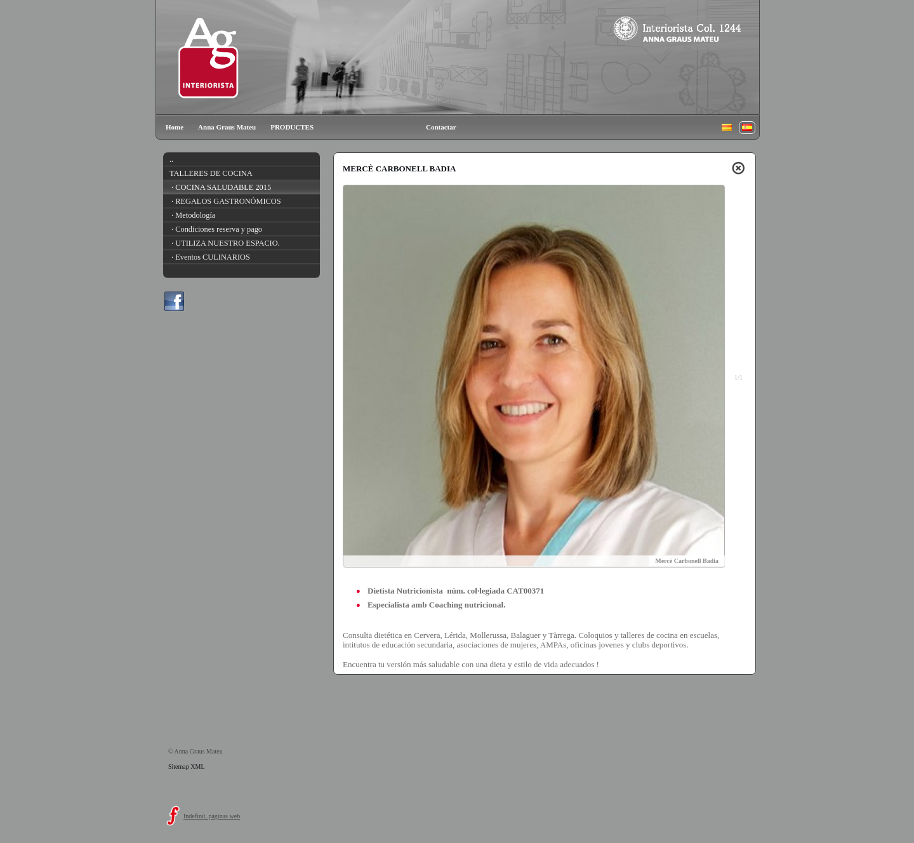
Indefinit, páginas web (211, 816)
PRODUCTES (292, 127)
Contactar (441, 127)
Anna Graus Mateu (227, 127)
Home (174, 127)
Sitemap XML (186, 766)
